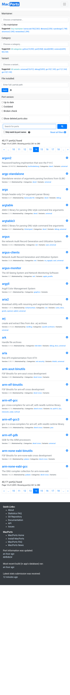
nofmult (17, 412)
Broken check (9, 111)
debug (58, 198)
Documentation (15, 520)
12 (25, 149)
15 (41, 149)
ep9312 (55, 409)
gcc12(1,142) (7, 72)
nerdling (29, 327)
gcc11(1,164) (62, 69)
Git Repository (15, 516)
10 (13, 149)
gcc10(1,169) (51, 69)
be (51, 409)
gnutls (4, 311)
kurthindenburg (33, 166)
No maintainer (10, 24)
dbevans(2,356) (47, 29)
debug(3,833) (40, 69)
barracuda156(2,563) (32, 29)
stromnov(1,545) (8, 32)
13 (30, 149)
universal (64, 166)
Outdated (7, 106)
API (9, 523)
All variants (15, 69)
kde (36, 346)
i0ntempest (28, 229)
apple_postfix (48, 276)
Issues (11, 526)
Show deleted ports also (14, 118)
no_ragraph (48, 260)
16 (47, 149)
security (41, 361)
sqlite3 (16, 311)
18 (58, 149)
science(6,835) (60, 49)
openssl (10, 311)
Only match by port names (15, 132)
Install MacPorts (16, 538)
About (11, 510)
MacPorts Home (16, 535)
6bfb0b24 (7, 557)
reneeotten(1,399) (22, 32)
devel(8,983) (49, 49)
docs (62, 308)
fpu (60, 409)
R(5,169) (5, 52)
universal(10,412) (27, 69)
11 (19, 149)
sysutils (45, 327)
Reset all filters (58, 132)
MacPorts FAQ (15, 542)
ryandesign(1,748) (60, 29)
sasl (47, 245)
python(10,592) (28, 49)
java (51, 427)
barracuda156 (29, 198)
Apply (5, 90)
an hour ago (8, 567)
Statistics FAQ (15, 513)
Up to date (8, 102)
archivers (51, 327)
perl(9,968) (39, 49)
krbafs (54, 361)
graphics (37, 292)
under (11, 412)
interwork (5, 412)
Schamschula (30, 308)
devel (51, 166)
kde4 (39, 346)
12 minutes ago (10, 577)
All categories (16, 49)
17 (53, 149)
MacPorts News (16, 545)
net (36, 245)
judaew (26, 459)
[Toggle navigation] (64, 4)
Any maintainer (17, 29)
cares (58, 308)
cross (40, 377)
